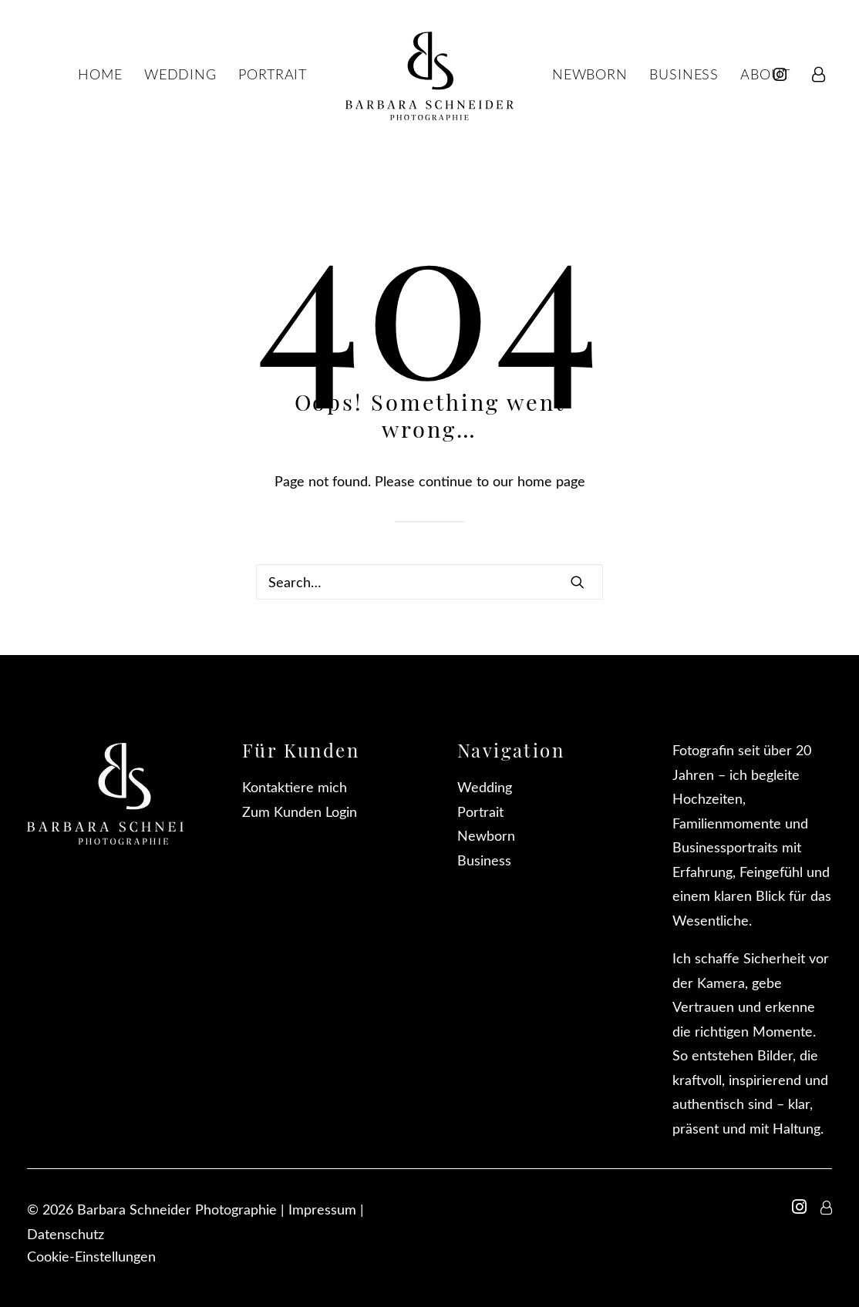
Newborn (590, 74)
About (765, 74)
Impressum (322, 1209)
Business (684, 74)
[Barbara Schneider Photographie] (429, 74)
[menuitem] (816, 74)
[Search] (429, 582)
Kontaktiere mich (294, 787)
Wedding (180, 74)
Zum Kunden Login (299, 811)
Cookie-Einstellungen (91, 1256)
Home (100, 74)
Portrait (272, 74)
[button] (577, 582)
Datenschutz (65, 1234)
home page (551, 481)
